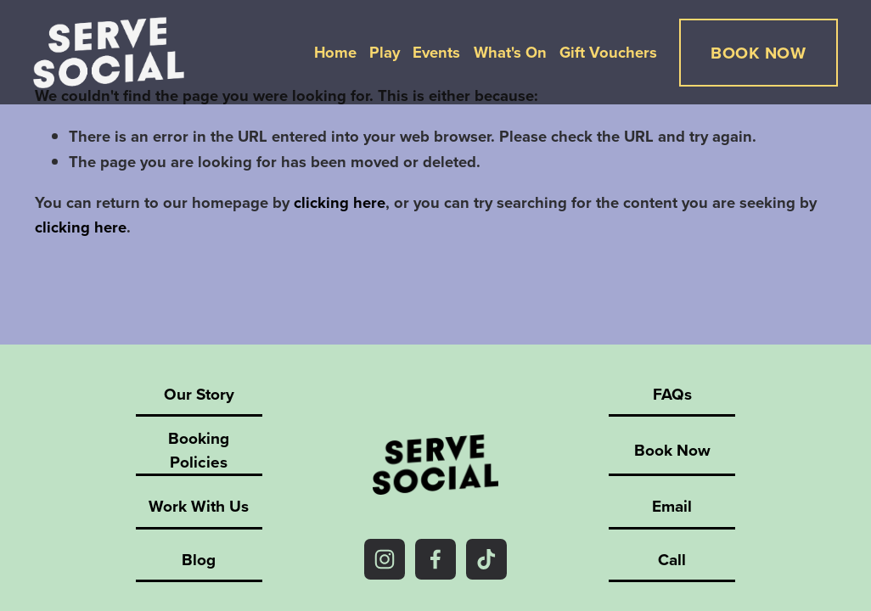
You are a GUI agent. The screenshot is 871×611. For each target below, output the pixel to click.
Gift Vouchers (606, 53)
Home (333, 53)
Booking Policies (198, 450)
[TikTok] (486, 559)
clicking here (339, 202)
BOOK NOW (757, 53)
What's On (508, 53)
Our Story (199, 394)
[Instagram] (384, 559)
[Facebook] (435, 559)
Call (672, 559)
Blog (199, 559)
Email (672, 506)
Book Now (672, 450)
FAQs (672, 394)
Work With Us (199, 506)
